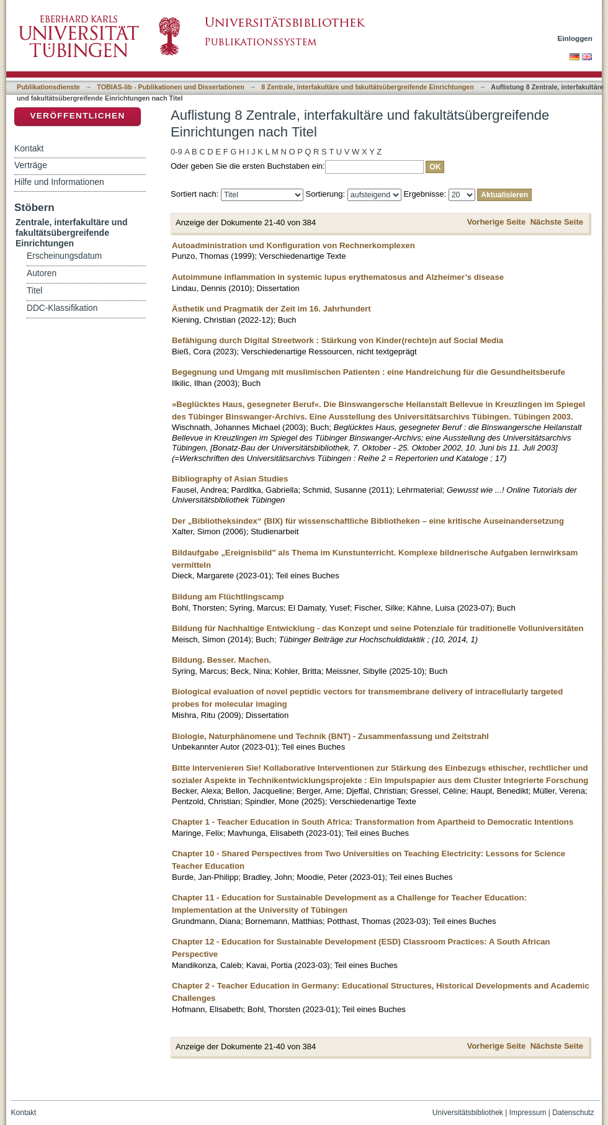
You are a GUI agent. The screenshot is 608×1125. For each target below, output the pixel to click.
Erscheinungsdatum (64, 256)
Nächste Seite (556, 221)
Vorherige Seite (496, 221)
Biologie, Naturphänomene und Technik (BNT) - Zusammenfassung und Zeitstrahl (330, 736)
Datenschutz (573, 1112)
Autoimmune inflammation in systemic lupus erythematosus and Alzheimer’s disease (338, 277)
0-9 (176, 151)
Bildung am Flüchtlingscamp (228, 596)
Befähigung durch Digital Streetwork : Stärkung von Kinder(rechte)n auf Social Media (337, 340)
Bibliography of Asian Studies (230, 478)
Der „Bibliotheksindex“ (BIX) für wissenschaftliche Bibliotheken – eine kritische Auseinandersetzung (368, 521)
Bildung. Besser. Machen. (221, 660)
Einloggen (575, 38)
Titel (34, 290)
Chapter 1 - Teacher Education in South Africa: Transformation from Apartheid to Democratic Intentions (372, 822)
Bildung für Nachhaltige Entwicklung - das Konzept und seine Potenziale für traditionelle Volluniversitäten (378, 628)
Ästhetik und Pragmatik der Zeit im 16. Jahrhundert (271, 308)
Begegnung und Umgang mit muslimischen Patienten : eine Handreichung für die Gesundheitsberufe (368, 372)
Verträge (30, 165)
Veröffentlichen (77, 115)
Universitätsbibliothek (467, 1112)
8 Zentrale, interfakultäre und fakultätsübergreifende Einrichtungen (367, 87)
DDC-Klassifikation (62, 308)
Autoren (41, 273)
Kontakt (28, 148)
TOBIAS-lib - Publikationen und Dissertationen (170, 87)
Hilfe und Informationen (59, 182)
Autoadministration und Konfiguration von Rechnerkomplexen (293, 245)
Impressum (528, 1112)
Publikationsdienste (48, 87)
